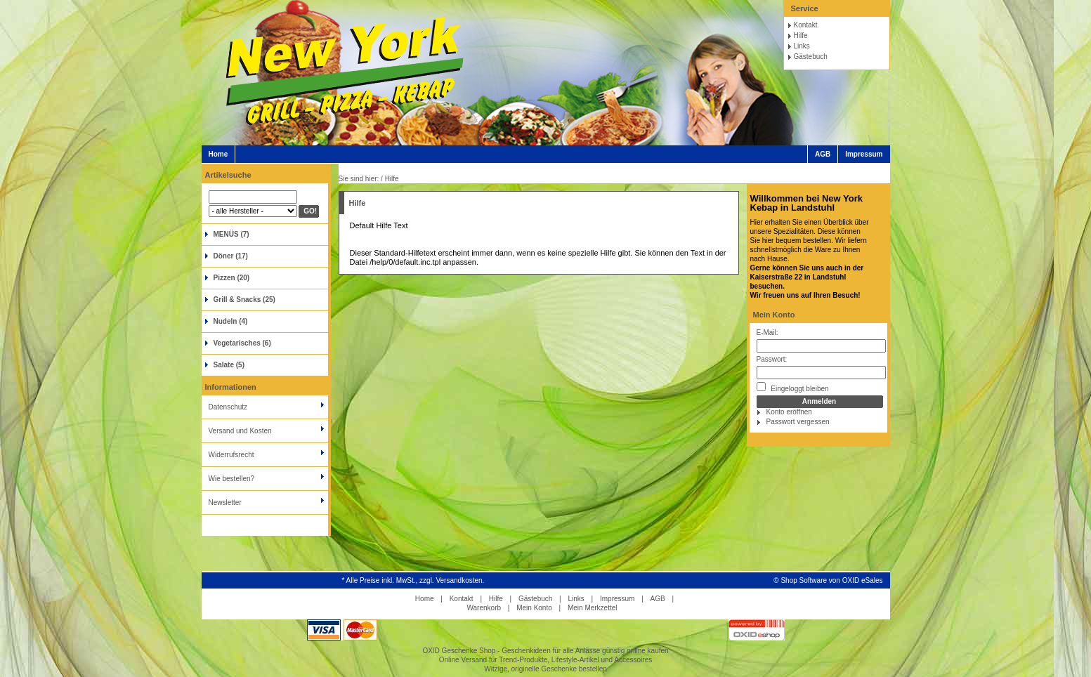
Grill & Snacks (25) (244, 299)
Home (218, 154)
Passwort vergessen (798, 422)
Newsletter (225, 502)
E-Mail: (767, 332)
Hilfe (801, 35)
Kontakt (806, 25)
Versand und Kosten (240, 431)
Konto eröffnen (789, 412)
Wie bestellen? (232, 478)
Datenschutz (228, 407)
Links (802, 46)
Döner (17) (231, 256)
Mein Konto (774, 314)
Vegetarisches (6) (242, 343)
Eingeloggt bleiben (793, 387)
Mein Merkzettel (593, 608)
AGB (822, 154)
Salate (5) (229, 365)
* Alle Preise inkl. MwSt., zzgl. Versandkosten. (413, 580)
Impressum (863, 154)
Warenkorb (483, 608)
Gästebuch (811, 56)
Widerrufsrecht (231, 455)
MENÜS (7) (231, 234)
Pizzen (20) (232, 278)
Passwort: (772, 359)
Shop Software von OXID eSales (831, 580)
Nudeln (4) (231, 321)
